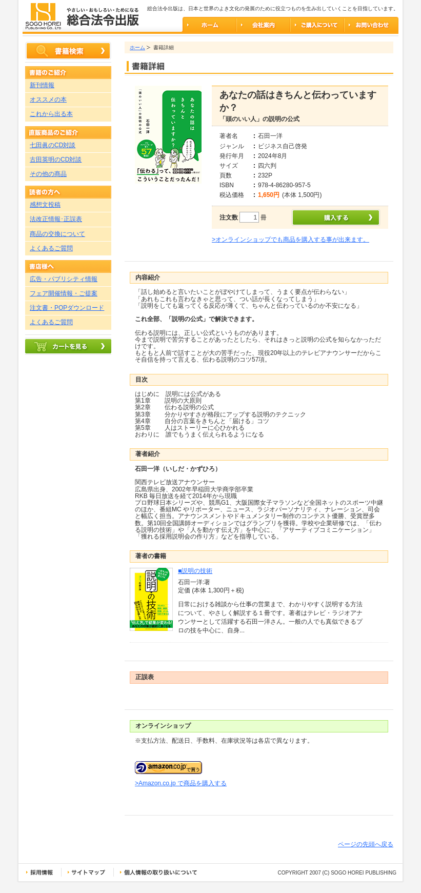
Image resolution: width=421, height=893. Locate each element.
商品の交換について (57, 233)
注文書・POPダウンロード (67, 307)
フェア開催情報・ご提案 (63, 293)
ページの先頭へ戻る (365, 844)
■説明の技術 (195, 570)
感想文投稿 (45, 204)
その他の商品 (48, 173)
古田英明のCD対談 (56, 159)
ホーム (137, 47)
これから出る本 (51, 113)
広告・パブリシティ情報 (63, 279)
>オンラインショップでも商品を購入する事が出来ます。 (290, 239)
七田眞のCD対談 (52, 145)
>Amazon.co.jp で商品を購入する (181, 783)
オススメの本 (48, 99)
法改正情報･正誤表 (56, 219)
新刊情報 (42, 85)
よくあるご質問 (51, 248)
